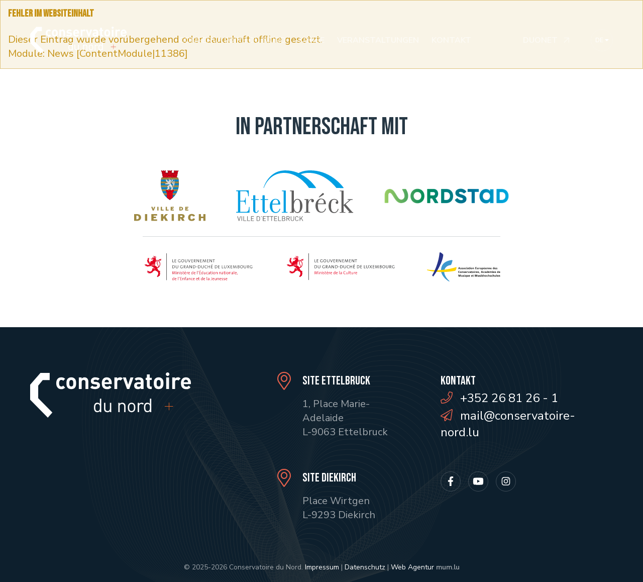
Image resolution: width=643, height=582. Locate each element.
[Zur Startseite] (78, 40)
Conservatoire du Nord (232, 40)
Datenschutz (365, 567)
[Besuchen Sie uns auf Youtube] (478, 481)
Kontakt (451, 40)
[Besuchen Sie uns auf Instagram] (506, 481)
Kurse (312, 40)
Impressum (322, 567)
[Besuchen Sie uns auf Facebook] (451, 481)
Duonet (540, 40)
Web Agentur (412, 567)
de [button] (599, 40)
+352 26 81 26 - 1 (509, 398)
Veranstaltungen (378, 40)
